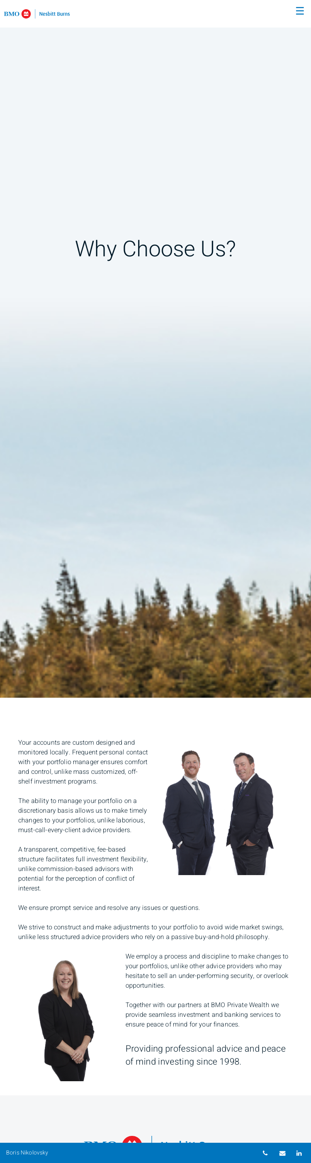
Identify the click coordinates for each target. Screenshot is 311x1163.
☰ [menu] (300, 11)
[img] (155, 349)
